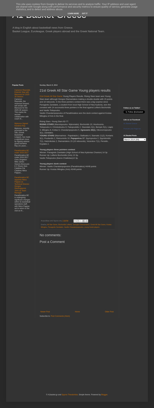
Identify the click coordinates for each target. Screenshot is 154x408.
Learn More (73, 13)
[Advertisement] (77, 58)
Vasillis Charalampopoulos (73, 227)
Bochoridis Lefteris (65, 224)
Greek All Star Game (98, 224)
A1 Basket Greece (130, 123)
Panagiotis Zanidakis (55, 227)
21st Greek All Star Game (51, 96)
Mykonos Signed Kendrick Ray (21, 124)
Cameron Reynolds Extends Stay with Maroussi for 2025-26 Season (22, 93)
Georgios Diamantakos (81, 224)
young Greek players (92, 227)
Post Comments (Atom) (60, 316)
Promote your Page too (132, 129)
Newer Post (45, 312)
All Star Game (52, 224)
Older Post (109, 312)
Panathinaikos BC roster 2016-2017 (21, 151)
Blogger (104, 395)
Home (77, 312)
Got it (85, 13)
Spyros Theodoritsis (70, 395)
